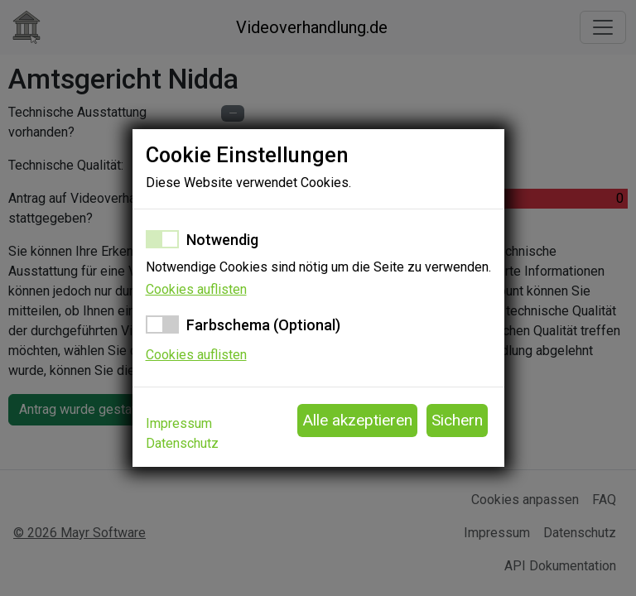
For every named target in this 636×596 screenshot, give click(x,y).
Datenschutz (182, 443)
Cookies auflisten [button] (196, 289)
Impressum (179, 423)
